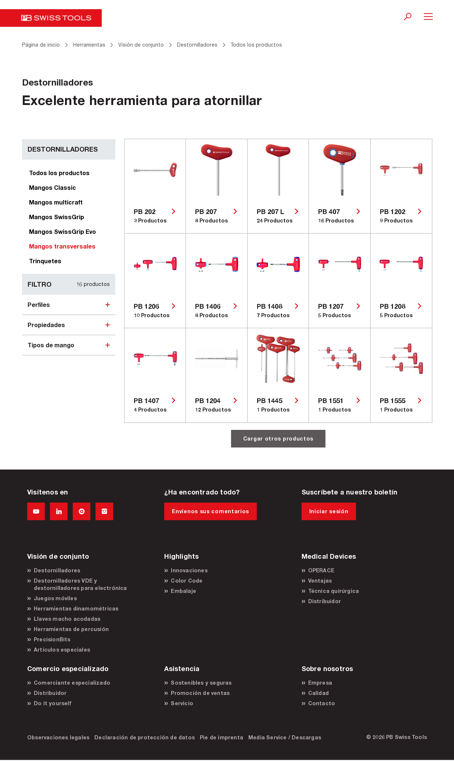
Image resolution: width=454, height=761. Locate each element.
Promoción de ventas (200, 693)
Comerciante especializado (72, 683)
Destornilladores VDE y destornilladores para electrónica (80, 584)
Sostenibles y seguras (201, 683)
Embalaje (183, 591)
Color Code (186, 580)
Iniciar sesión (329, 511)
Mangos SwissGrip (56, 216)
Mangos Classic (52, 187)
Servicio (182, 703)
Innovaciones (189, 570)
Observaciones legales (58, 737)
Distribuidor (324, 601)
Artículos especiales (62, 649)
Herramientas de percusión (71, 629)
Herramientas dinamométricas (76, 608)
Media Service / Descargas (284, 737)
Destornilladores (57, 570)
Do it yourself (52, 703)
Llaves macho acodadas (67, 619)
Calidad (318, 693)
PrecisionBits (52, 639)
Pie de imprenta (221, 737)
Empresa (320, 683)
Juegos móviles (55, 598)
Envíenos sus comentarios (210, 511)
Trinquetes (45, 260)
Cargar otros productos (278, 438)
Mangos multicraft (56, 202)
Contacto (321, 703)
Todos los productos (59, 172)
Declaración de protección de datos (144, 737)
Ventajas (320, 580)
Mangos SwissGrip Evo (62, 231)
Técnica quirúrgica (333, 591)
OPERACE (321, 570)
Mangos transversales (62, 246)
